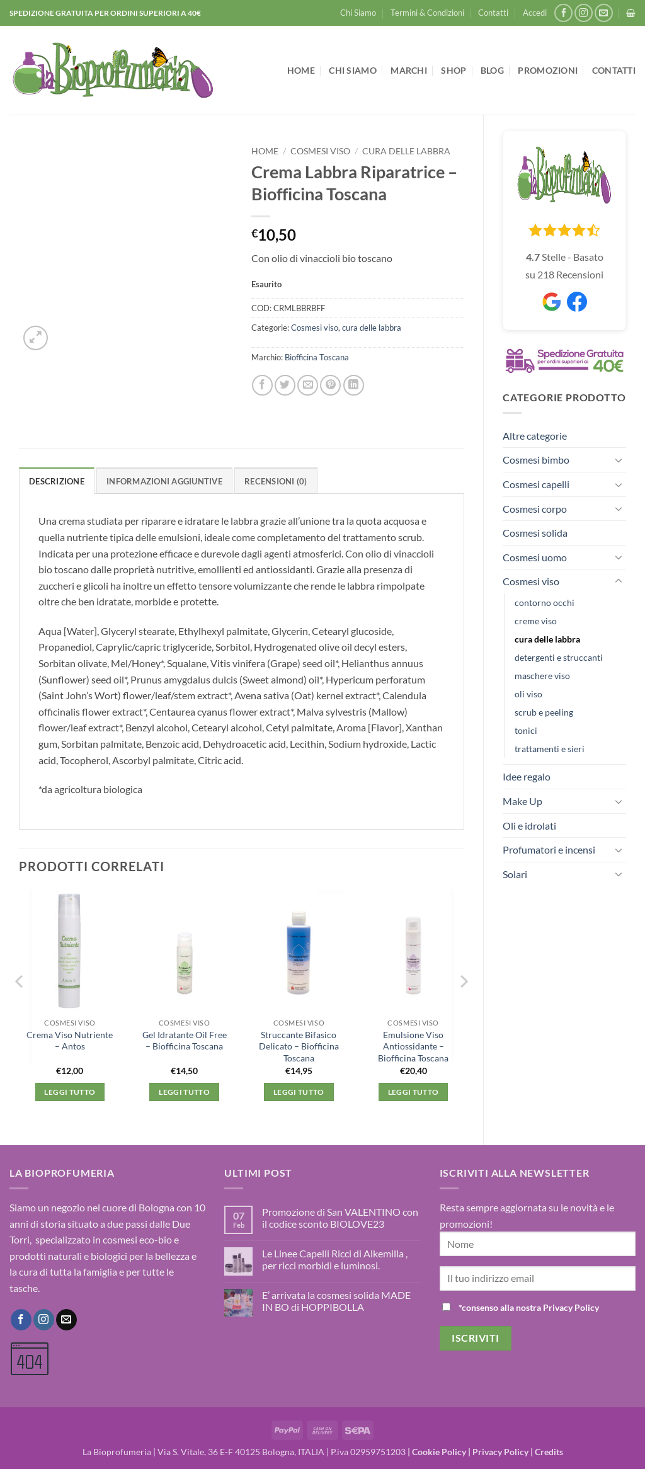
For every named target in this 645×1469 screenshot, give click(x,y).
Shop (453, 70)
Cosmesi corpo (535, 509)
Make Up (522, 801)
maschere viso (542, 675)
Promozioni (548, 70)
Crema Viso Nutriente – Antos (69, 1040)
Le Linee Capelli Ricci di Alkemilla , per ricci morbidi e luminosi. (335, 1259)
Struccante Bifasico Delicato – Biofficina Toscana (299, 1046)
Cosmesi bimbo (536, 460)
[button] (535, 12)
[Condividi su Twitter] (285, 385)
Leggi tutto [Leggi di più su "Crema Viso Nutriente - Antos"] (69, 1092)
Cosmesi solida (535, 533)
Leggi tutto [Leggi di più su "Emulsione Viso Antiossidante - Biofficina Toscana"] (413, 1092)
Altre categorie (535, 436)
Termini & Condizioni (427, 13)
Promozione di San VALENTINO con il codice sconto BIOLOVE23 (340, 1218)
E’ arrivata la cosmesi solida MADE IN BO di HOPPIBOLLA (336, 1301)
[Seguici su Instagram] (583, 13)
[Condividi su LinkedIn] (353, 385)
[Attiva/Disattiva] (618, 459)
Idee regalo (527, 776)
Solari (515, 874)
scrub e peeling (544, 712)
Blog (492, 70)
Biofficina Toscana (317, 357)
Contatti (493, 13)
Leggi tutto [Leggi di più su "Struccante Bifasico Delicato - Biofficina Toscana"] (298, 1092)
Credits (549, 1451)
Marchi (409, 70)
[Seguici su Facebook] (563, 13)
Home (301, 70)
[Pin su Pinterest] (330, 385)
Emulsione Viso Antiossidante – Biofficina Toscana (413, 1046)
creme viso (536, 620)
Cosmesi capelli (536, 484)
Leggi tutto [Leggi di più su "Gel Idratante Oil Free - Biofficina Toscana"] (184, 1092)
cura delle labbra (547, 639)
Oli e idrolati (529, 826)
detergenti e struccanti (559, 657)
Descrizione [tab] (56, 481)
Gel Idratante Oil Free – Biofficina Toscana (184, 1040)
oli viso (528, 694)
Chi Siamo (358, 13)
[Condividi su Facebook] (262, 385)
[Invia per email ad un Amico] (307, 385)
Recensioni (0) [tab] (275, 481)
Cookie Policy (439, 1451)
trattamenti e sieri (550, 748)
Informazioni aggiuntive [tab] (164, 481)
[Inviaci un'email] (604, 13)
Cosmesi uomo (535, 557)
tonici (526, 730)
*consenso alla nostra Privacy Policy (529, 1307)
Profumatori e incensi (549, 849)
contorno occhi (544, 602)
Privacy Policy (500, 1451)
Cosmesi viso (531, 581)
